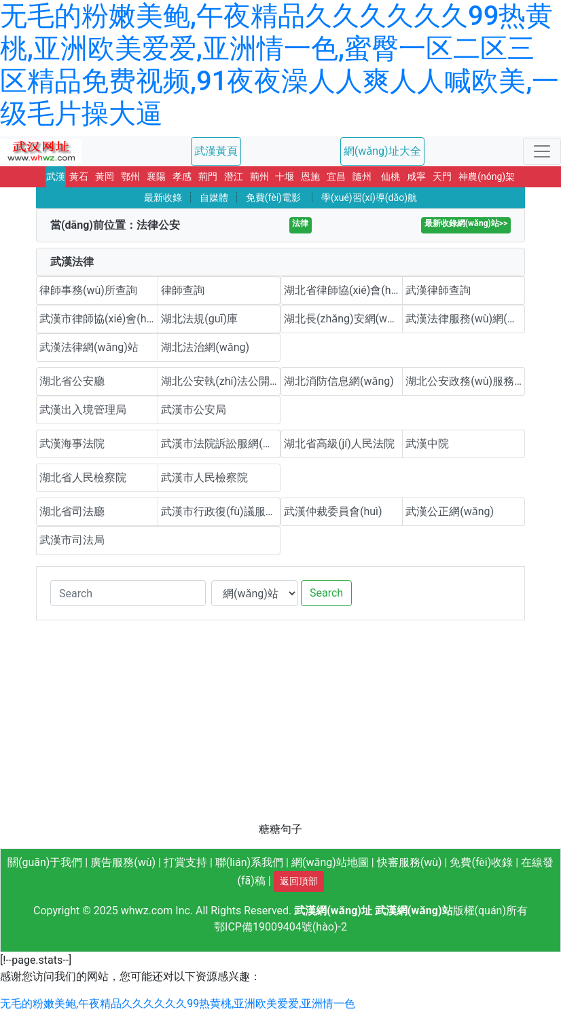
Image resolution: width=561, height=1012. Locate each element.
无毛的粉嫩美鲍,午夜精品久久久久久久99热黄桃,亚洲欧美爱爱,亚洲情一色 (177, 1003)
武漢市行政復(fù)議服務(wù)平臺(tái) (220, 511)
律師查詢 (182, 290)
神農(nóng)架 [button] (486, 176)
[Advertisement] (280, 726)
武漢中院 (427, 443)
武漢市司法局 (72, 539)
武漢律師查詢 (438, 290)
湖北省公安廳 (72, 381)
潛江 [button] (233, 176)
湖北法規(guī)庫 (199, 318)
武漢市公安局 (193, 409)
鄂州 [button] (130, 176)
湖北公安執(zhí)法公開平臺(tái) (220, 381)
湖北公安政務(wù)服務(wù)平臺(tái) (465, 381)
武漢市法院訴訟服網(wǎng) (220, 443)
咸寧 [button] (416, 176)
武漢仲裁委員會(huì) (333, 511)
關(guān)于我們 (44, 862)
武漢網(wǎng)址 (333, 910)
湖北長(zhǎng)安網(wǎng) (343, 318)
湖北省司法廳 (72, 511)
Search (326, 592)
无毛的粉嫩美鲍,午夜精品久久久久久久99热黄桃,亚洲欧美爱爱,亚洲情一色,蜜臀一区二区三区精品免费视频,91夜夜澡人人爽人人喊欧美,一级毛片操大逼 (279, 65)
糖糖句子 (280, 829)
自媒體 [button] (214, 197)
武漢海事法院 (72, 443)
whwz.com (147, 910)
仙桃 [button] (390, 176)
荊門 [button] (207, 176)
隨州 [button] (362, 176)
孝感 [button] (182, 176)
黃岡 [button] (104, 176)
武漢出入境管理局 (82, 409)
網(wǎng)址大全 (382, 151)
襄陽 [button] (156, 176)
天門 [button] (442, 176)
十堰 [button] (284, 176)
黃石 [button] (78, 176)
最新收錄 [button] (163, 197)
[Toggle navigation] (542, 151)
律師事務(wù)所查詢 (88, 290)
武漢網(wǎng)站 (414, 910)
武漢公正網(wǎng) (449, 511)
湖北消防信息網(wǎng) (339, 381)
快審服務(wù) (409, 862)
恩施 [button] (310, 176)
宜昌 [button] (336, 176)
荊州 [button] (259, 176)
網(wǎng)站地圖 (330, 862)
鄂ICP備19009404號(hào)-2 (280, 926)
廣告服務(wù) (123, 862)
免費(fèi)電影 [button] (273, 197)
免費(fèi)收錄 (481, 862)
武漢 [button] (55, 176)
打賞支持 (185, 862)
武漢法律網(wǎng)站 (89, 347)
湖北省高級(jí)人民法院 (339, 443)
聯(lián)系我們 (249, 862)
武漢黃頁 (216, 151)
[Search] (128, 593)
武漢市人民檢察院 (204, 477)
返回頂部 (299, 881)
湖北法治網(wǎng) (205, 347)
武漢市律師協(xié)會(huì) (98, 318)
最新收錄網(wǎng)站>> (465, 223)
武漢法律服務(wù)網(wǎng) (465, 318)
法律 (300, 223)
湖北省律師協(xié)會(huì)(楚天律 (343, 290)
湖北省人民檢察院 (82, 477)
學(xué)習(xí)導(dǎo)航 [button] (369, 197)
